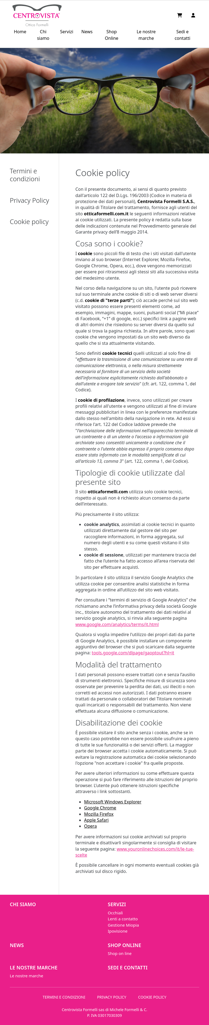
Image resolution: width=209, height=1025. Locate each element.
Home (20, 32)
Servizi (66, 32)
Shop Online (111, 35)
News (87, 32)
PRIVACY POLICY (111, 997)
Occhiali (115, 912)
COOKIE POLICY (152, 997)
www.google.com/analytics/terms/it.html (117, 624)
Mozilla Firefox (98, 814)
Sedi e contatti (182, 35)
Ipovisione (117, 931)
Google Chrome (100, 808)
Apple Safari (96, 820)
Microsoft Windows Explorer (113, 802)
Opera (90, 826)
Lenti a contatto (123, 918)
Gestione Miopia (123, 925)
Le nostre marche (146, 35)
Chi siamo (43, 35)
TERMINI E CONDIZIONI (64, 997)
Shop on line (119, 953)
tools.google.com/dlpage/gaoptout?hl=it (133, 653)
